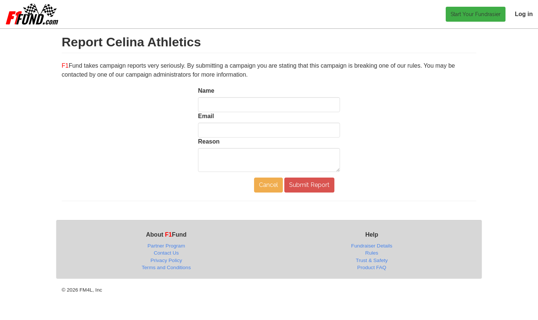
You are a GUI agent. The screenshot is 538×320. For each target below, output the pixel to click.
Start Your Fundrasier (476, 14)
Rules (371, 253)
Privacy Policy (166, 260)
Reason (209, 141)
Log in (524, 14)
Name (206, 90)
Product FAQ (371, 267)
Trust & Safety (372, 260)
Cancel (268, 184)
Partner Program (166, 246)
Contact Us (166, 253)
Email (206, 116)
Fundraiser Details (371, 246)
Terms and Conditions (166, 267)
